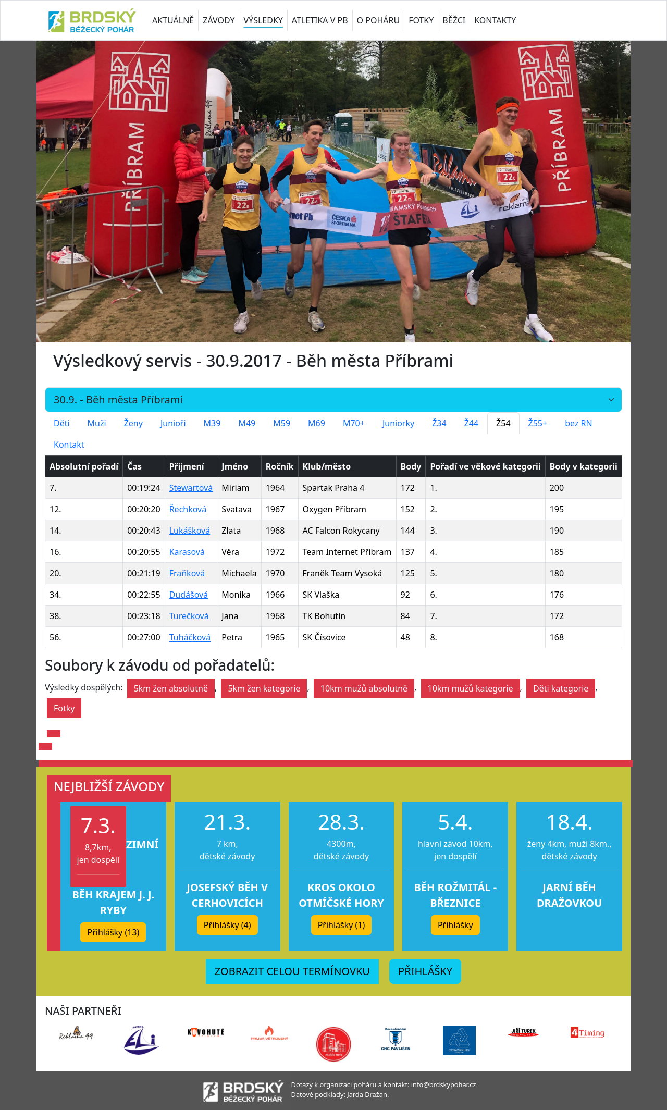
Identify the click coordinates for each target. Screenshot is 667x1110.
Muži (97, 423)
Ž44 (471, 423)
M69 (316, 423)
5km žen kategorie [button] (264, 688)
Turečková (189, 616)
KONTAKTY (495, 20)
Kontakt (69, 444)
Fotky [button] (64, 708)
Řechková (188, 509)
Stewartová (191, 488)
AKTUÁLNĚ (173, 20)
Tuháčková (190, 637)
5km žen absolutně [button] (171, 688)
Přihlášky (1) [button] (341, 925)
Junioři (173, 423)
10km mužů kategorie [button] (470, 688)
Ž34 (439, 423)
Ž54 (503, 423)
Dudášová (188, 594)
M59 (281, 423)
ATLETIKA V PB (320, 20)
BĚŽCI (453, 20)
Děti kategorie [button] (560, 688)
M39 (212, 423)
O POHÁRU (378, 20)
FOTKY (421, 20)
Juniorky (398, 423)
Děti (62, 423)
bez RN (578, 423)
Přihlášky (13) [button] (113, 932)
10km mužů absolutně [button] (363, 688)
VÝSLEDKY (262, 20)
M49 (246, 423)
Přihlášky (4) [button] (227, 925)
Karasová (187, 552)
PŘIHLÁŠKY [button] (425, 971)
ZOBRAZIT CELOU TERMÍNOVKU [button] (292, 971)
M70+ (354, 423)
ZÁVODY (218, 20)
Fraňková (187, 573)
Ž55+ (538, 423)
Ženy (133, 423)
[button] (53, 733)
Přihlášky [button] (455, 925)
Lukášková (189, 530)
